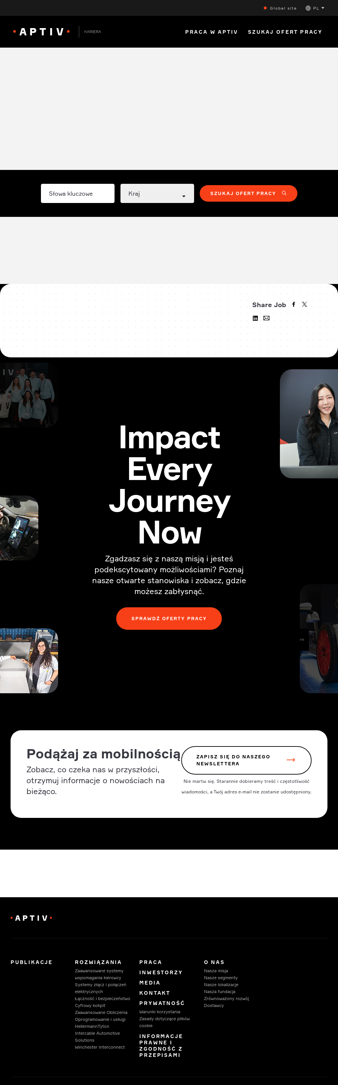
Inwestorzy (161, 972)
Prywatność (162, 1003)
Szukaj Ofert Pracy (285, 32)
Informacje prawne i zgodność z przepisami (161, 1045)
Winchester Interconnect (100, 1047)
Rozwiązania (98, 962)
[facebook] (294, 305)
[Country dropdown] (157, 193)
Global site (283, 8)
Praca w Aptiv (211, 32)
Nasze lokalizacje (221, 984)
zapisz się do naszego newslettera (233, 760)
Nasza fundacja (219, 991)
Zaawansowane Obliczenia (101, 1012)
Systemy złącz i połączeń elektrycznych (100, 988)
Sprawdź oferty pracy (169, 618)
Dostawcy (214, 1005)
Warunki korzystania (159, 1011)
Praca (150, 962)
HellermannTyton (92, 1026)
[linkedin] (256, 319)
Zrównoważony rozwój (226, 998)
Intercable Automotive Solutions (97, 1036)
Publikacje (32, 962)
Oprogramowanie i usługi (100, 1019)
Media (149, 983)
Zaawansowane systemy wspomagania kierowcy (99, 974)
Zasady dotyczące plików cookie (164, 1022)
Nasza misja (216, 970)
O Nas (214, 962)
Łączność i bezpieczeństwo (102, 998)
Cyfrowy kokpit (90, 1005)
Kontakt (154, 993)
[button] (315, 8)
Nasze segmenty (221, 977)
